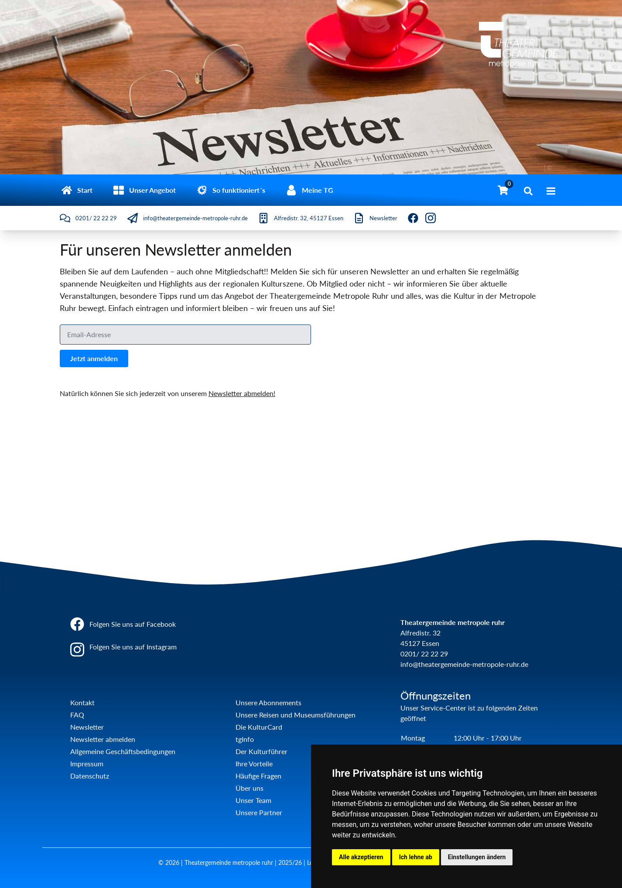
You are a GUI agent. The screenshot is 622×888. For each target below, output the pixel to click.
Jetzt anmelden (94, 358)
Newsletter (87, 727)
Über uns (249, 788)
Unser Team (253, 800)
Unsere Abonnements (268, 702)
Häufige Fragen (258, 776)
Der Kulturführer (261, 751)
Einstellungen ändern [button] (477, 857)
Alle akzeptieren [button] (361, 857)
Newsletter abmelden (102, 739)
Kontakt (82, 702)
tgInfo (245, 739)
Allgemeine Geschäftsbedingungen (122, 751)
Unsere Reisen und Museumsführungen (295, 714)
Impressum (86, 763)
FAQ (77, 714)
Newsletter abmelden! (241, 393)
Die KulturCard (259, 727)
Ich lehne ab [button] (415, 857)
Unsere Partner (259, 812)
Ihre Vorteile (254, 763)
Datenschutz (89, 776)
